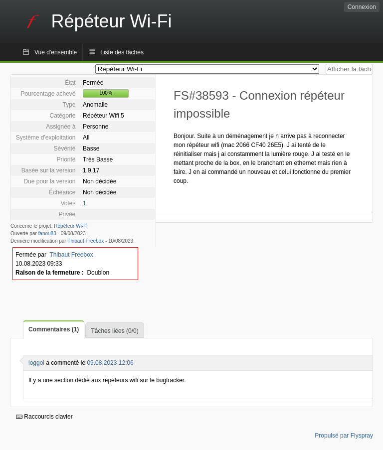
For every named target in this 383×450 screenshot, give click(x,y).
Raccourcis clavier (44, 416)
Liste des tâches (122, 52)
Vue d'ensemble (55, 52)
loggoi (36, 362)
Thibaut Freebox (85, 241)
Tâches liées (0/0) (114, 330)
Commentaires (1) (53, 329)
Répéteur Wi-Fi (70, 226)
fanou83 (47, 233)
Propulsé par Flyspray (344, 435)
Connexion (362, 6)
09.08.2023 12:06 (110, 362)
